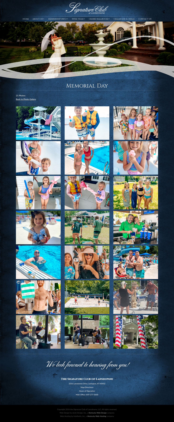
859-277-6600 (92, 394)
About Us (38, 19)
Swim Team (78, 19)
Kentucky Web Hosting (97, 416)
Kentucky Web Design (98, 413)
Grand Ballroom (99, 19)
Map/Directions (87, 387)
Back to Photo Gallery (26, 99)
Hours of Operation (87, 391)
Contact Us (144, 19)
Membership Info (58, 19)
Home (26, 19)
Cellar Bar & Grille (124, 19)
